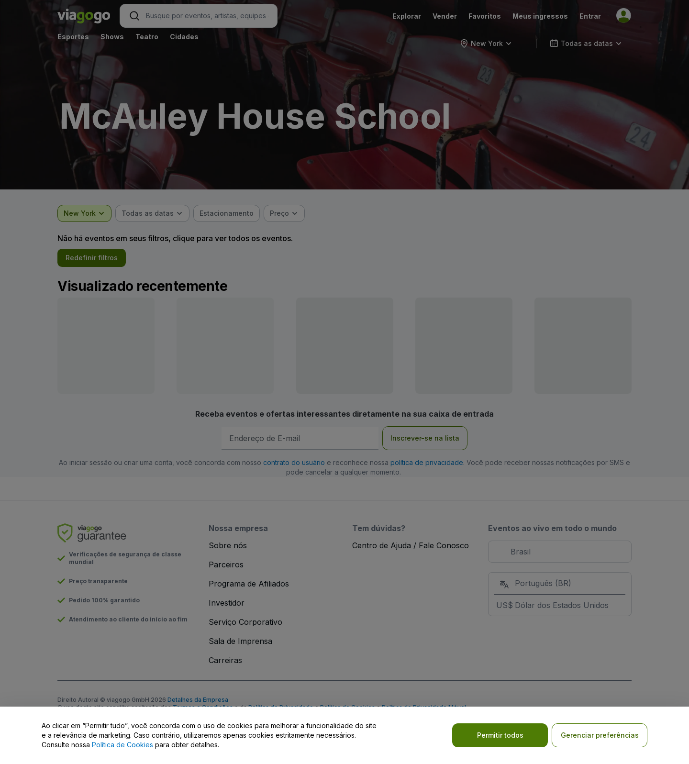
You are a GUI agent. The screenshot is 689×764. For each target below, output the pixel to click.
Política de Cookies (122, 745)
